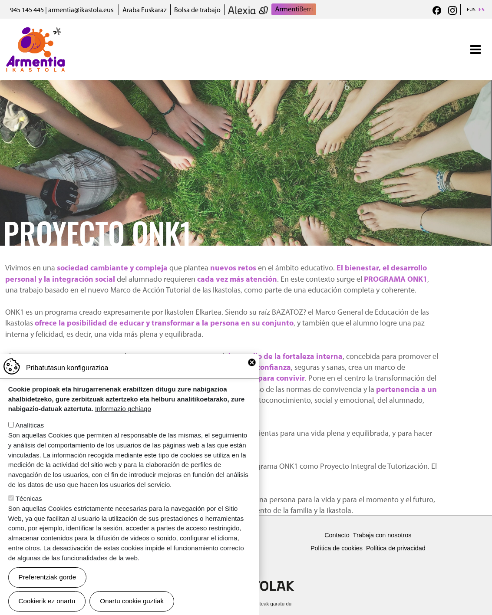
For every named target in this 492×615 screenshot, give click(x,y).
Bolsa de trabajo (197, 9)
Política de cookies (336, 548)
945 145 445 (27, 9)
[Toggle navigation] (475, 49)
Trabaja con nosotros (382, 535)
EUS (471, 9)
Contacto (337, 535)
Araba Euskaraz (144, 9)
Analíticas (29, 436)
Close (252, 373)
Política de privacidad (396, 548)
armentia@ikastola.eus (80, 9)
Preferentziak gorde (47, 588)
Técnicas (29, 509)
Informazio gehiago (123, 420)
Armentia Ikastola (35, 32)
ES (482, 9)
